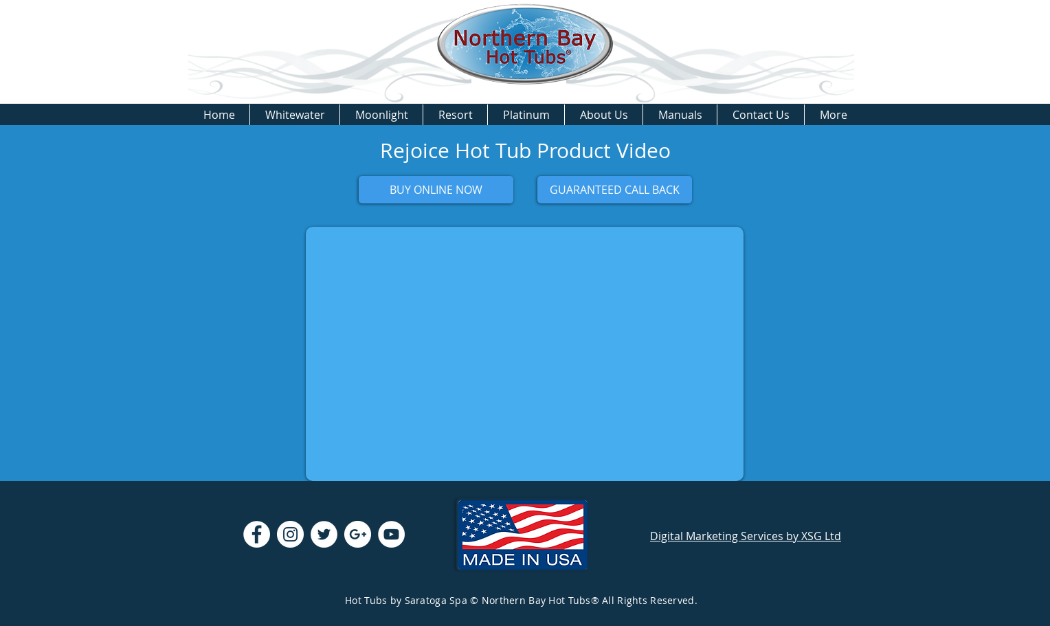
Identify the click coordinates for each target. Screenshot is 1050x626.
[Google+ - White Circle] (357, 534)
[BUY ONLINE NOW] (436, 189)
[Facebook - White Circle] (256, 534)
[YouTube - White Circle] (391, 534)
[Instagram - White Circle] (290, 534)
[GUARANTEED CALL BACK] (614, 189)
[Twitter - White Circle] (324, 534)
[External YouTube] (524, 354)
